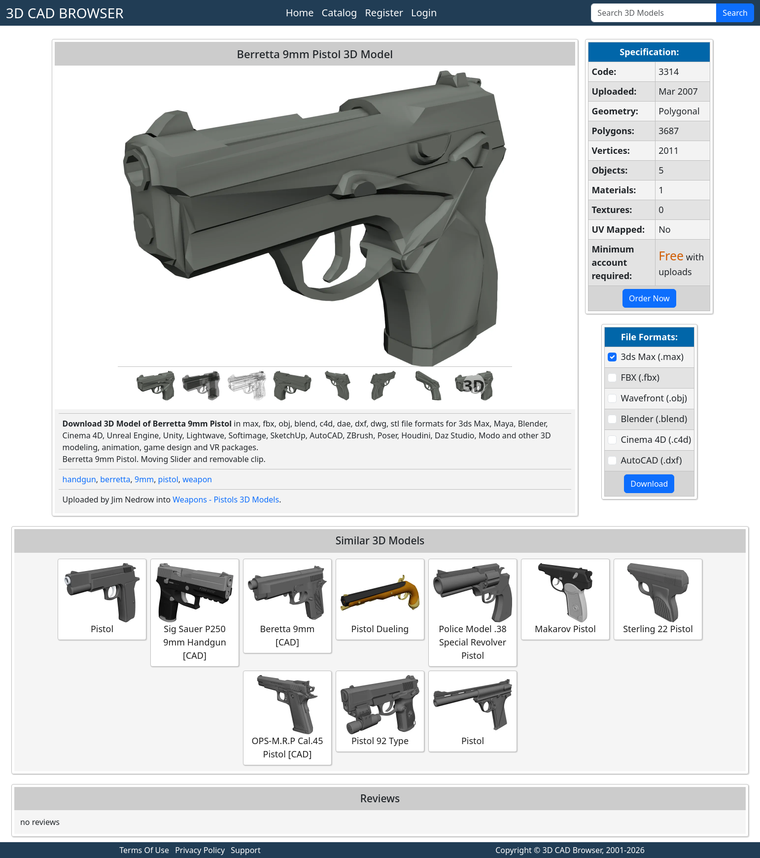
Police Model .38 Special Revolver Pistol (472, 612)
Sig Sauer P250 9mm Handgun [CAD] (194, 612)
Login (424, 12)
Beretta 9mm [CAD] (287, 605)
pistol (168, 479)
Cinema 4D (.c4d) (656, 439)
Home (300, 12)
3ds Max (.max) (652, 356)
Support (245, 850)
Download (649, 483)
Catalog (339, 12)
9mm (144, 479)
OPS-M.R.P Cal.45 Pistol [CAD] (287, 717)
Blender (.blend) (654, 419)
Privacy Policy (200, 850)
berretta (115, 479)
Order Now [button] (649, 298)
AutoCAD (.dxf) (651, 460)
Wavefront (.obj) (654, 398)
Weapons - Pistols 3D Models (226, 499)
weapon (197, 479)
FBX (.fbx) (640, 377)
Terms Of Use (144, 850)
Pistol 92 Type (380, 711)
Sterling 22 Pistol (658, 599)
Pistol (102, 599)
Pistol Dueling (380, 599)
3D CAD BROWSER (65, 12)
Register (384, 12)
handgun (79, 479)
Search (735, 12)
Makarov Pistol (565, 599)
